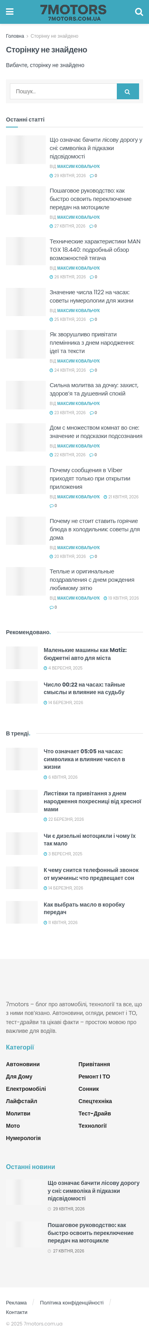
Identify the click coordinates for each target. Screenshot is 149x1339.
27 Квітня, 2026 (67, 226)
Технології (93, 1126)
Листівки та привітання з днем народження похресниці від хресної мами (92, 801)
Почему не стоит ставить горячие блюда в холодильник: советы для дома (95, 529)
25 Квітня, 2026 (68, 319)
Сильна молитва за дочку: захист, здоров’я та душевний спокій (94, 389)
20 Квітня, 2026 (68, 557)
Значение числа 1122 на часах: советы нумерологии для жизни (92, 296)
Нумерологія (23, 1138)
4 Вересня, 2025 (63, 668)
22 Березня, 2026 (64, 819)
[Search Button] (128, 91)
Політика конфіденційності (72, 1302)
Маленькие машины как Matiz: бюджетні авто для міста (85, 654)
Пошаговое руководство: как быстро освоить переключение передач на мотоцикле (91, 198)
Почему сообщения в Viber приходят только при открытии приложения (90, 478)
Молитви (18, 1113)
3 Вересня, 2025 (63, 854)
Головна (15, 36)
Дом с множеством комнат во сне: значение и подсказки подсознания (96, 431)
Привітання (94, 1064)
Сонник (89, 1089)
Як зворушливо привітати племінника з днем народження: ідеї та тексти (92, 342)
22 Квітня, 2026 (67, 455)
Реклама (16, 1302)
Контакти (16, 1312)
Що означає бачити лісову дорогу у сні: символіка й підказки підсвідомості (96, 147)
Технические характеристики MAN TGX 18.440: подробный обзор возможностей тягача (95, 249)
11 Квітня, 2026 (60, 923)
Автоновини (23, 1064)
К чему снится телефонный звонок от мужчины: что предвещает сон (91, 874)
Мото (13, 1126)
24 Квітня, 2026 (68, 370)
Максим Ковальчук (78, 167)
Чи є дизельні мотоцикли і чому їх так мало (89, 840)
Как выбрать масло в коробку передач (84, 908)
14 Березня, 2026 (63, 703)
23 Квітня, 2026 (68, 413)
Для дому (19, 1076)
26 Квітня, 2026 (68, 277)
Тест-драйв (95, 1113)
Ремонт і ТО (94, 1076)
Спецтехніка (95, 1101)
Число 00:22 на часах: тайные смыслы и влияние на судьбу (84, 689)
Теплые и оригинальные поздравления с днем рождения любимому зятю (92, 579)
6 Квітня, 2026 (60, 777)
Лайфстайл (21, 1101)
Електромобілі (26, 1089)
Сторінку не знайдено (54, 36)
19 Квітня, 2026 (121, 598)
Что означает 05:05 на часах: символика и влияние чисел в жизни (84, 759)
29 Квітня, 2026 (68, 176)
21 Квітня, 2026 (121, 497)
